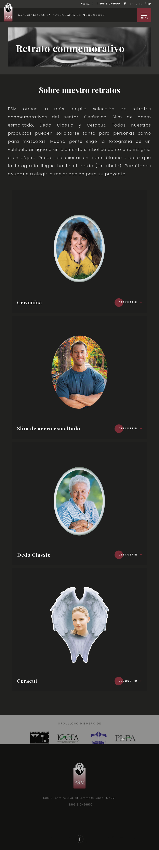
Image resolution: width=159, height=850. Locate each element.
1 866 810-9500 (108, 3)
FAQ (66, 835)
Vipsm (85, 3)
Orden (12, 830)
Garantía (31, 830)
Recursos (144, 830)
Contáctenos (86, 835)
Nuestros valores (57, 830)
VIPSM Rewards (119, 830)
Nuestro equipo (89, 830)
